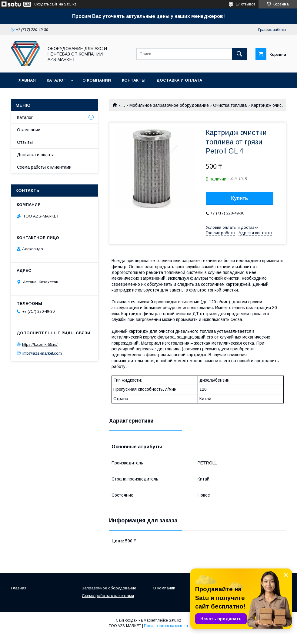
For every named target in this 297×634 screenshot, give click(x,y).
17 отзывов (245, 4)
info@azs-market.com (42, 353)
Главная (26, 80)
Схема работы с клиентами (44, 167)
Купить (239, 198)
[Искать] (239, 54)
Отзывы (25, 142)
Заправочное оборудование (109, 588)
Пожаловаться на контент (166, 626)
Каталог (56, 80)
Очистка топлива (230, 105)
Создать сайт (45, 4)
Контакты (133, 80)
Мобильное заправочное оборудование (169, 105)
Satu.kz (175, 620)
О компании (96, 80)
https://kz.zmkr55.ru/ (40, 344)
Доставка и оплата (179, 80)
